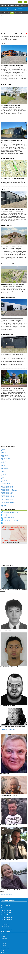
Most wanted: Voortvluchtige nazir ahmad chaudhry (13, 726)
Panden (12, 12)
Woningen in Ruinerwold (8, 523)
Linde (2, 473)
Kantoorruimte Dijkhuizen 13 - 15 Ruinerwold (12, 388)
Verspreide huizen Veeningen (8, 502)
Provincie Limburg (5, 914)
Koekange (3, 465)
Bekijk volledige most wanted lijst (8, 729)
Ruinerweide (4, 480)
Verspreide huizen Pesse (7, 499)
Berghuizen (3, 452)
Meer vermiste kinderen (6, 894)
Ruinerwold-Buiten (5, 483)
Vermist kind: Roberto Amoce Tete (8, 795)
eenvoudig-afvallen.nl (13, 542)
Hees (2, 462)
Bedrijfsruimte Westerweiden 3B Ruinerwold (12, 318)
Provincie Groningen (6, 912)
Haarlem (3, 950)
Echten (2, 456)
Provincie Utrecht (5, 924)
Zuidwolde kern (4, 507)
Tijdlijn (6, 8)
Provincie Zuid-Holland (6, 929)
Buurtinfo (12, 8)
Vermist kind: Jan (4, 773)
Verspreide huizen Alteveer (7, 486)
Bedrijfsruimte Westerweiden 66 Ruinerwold (12, 354)
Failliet (8, 12)
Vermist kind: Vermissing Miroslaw (8, 824)
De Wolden (10, 5)
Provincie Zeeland (5, 926)
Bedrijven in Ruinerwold (8, 515)
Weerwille (3, 505)
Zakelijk (20, 8)
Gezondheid (13, 9)
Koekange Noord (5, 467)
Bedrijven (4, 12)
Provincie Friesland (5, 907)
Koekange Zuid (4, 468)
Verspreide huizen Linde (6, 498)
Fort (2, 459)
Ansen (2, 450)
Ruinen (2, 478)
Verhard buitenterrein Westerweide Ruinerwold (12, 284)
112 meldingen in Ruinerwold (9, 512)
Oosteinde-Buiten (5, 477)
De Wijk (3, 453)
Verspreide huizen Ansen (7, 487)
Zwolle (2, 952)
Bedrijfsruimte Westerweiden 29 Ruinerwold (12, 65)
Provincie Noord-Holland (6, 919)
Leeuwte (3, 471)
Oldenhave (3, 474)
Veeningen (3, 484)
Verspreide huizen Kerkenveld (8, 495)
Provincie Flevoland (5, 905)
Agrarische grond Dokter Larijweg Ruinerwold (12, 178)
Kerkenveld (3, 464)
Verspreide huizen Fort (6, 493)
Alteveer (3, 449)
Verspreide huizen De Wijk (7, 489)
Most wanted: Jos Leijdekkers (7, 705)
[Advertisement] (14, 25)
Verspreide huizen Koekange (7, 496)
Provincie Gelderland (6, 910)
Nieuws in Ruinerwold (7, 517)
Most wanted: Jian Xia (5, 630)
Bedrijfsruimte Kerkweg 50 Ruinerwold (10, 105)
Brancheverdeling (18, 12)
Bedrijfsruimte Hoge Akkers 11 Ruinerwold (11, 140)
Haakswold (3, 461)
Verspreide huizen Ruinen (7, 501)
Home (2, 8)
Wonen (7, 9)
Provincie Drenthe (5, 903)
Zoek (20, 2)
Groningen (3, 943)
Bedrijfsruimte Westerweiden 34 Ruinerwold (12, 209)
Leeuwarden (4, 938)
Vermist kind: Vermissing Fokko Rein (9, 859)
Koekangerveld (4, 470)
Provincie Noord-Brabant (7, 917)
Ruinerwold (16, 5)
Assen (2, 933)
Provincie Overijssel (5, 922)
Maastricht (3, 945)
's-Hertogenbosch (5, 948)
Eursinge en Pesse (5, 458)
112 (16, 8)
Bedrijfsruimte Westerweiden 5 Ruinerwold (11, 246)
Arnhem (3, 941)
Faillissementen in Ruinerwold (9, 520)
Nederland (4, 5)
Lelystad (3, 936)
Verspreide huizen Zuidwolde (8, 504)
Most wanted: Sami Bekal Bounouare (9, 666)
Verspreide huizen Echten (7, 492)
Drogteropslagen (5, 455)
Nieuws (3, 9)
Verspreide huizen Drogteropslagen (9, 490)
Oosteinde (3, 475)
